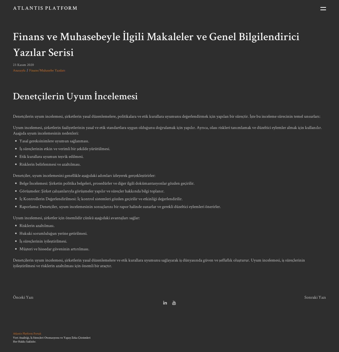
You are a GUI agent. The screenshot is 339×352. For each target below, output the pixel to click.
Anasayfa (19, 70)
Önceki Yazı (23, 297)
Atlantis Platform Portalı (27, 333)
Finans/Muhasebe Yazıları (47, 70)
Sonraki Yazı (315, 297)
